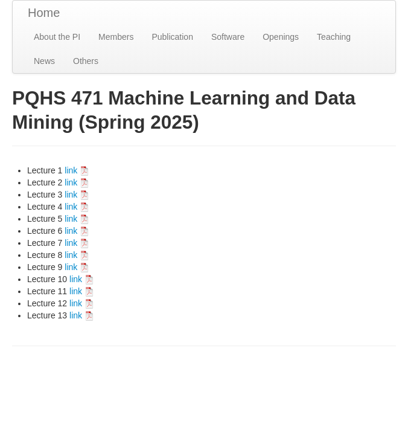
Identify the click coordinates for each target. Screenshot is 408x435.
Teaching (334, 37)
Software (227, 37)
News (44, 61)
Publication (172, 37)
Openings (281, 37)
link (77, 170)
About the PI (57, 37)
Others (85, 61)
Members (115, 37)
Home (44, 12)
